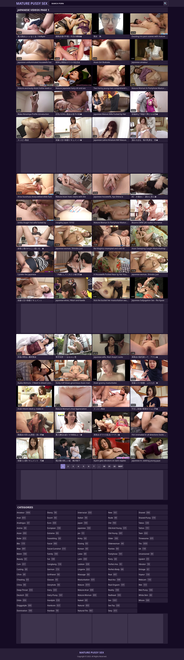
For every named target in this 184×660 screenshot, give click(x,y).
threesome (146, 538)
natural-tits (85, 610)
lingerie (84, 569)
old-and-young (117, 528)
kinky (82, 538)
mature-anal (86, 590)
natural (84, 605)
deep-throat (25, 590)
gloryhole (53, 585)
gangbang (54, 564)
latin (82, 559)
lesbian (84, 564)
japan (83, 523)
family (52, 554)
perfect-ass (115, 564)
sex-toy (114, 605)
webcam (145, 579)
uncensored (146, 554)
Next (120, 466)
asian (22, 533)
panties (113, 548)
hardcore (54, 605)
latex (82, 554)
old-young (115, 533)
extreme (53, 533)
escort (52, 518)
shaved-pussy (147, 518)
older (113, 538)
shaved (144, 512)
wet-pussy (146, 590)
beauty (22, 559)
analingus (23, 523)
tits (143, 543)
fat (51, 559)
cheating (23, 579)
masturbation (86, 579)
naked (83, 600)
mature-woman (87, 595)
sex (112, 600)
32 (114, 466)
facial (52, 543)
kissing (83, 543)
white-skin (145, 595)
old (112, 523)
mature (84, 585)
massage (84, 574)
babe (22, 538)
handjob (53, 600)
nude (112, 518)
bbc (21, 543)
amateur (24, 512)
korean (83, 548)
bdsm (22, 554)
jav (81, 533)
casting (22, 569)
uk (142, 548)
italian (83, 518)
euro (52, 523)
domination (24, 610)
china (21, 585)
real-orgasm (116, 585)
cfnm (21, 574)
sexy (112, 610)
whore (144, 600)
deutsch (22, 595)
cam (21, 564)
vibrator (144, 564)
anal (21, 518)
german (53, 569)
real (112, 574)
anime (22, 528)
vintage (144, 569)
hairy (52, 590)
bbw (21, 548)
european (54, 528)
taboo (144, 523)
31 (109, 466)
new (112, 512)
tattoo (144, 528)
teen (143, 533)
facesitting (54, 538)
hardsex (53, 610)
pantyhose (115, 554)
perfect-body (116, 569)
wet (143, 585)
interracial (85, 512)
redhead (114, 595)
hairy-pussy (55, 595)
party (112, 559)
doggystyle (24, 605)
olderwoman (116, 543)
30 (104, 466)
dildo (22, 600)
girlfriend (53, 574)
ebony (52, 512)
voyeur (144, 574)
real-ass (114, 579)
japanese (84, 528)
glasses (52, 579)
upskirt (144, 559)
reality (113, 590)
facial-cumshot (56, 548)
